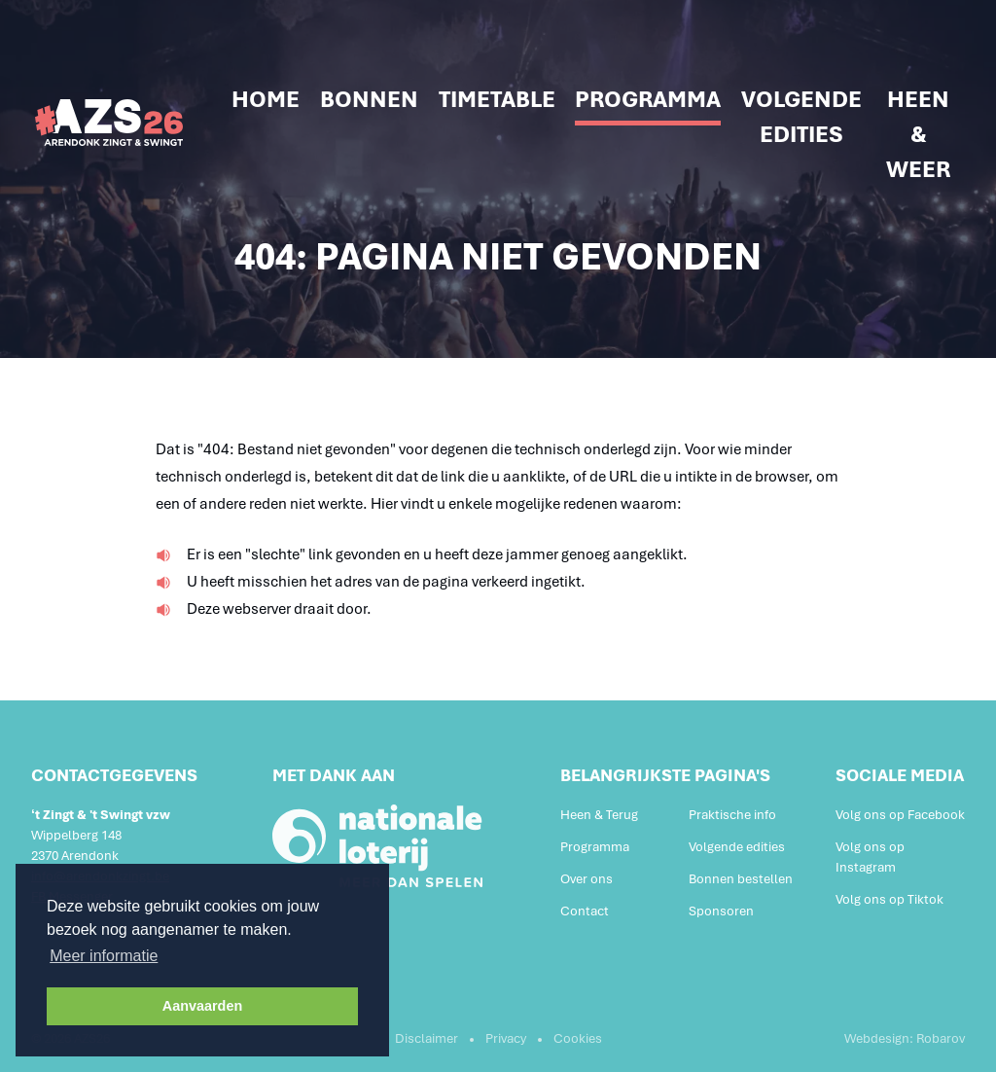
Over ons (586, 879)
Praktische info (732, 814)
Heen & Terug (599, 814)
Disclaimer (426, 1038)
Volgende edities (801, 117)
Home (265, 99)
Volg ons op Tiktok (889, 899)
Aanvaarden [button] (202, 1006)
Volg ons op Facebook (900, 814)
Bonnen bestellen (741, 879)
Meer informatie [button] (104, 955)
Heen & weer (918, 134)
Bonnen (369, 99)
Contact (584, 911)
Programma (648, 99)
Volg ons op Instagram (870, 857)
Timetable (497, 99)
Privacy (505, 1038)
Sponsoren (721, 911)
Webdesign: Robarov (904, 1038)
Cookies (577, 1038)
